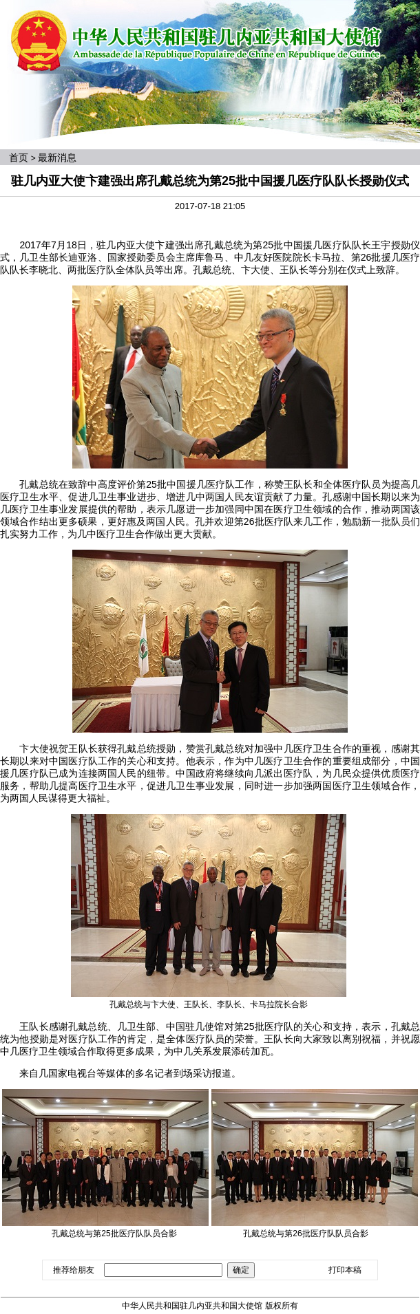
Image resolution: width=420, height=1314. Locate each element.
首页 (18, 157)
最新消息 (57, 157)
